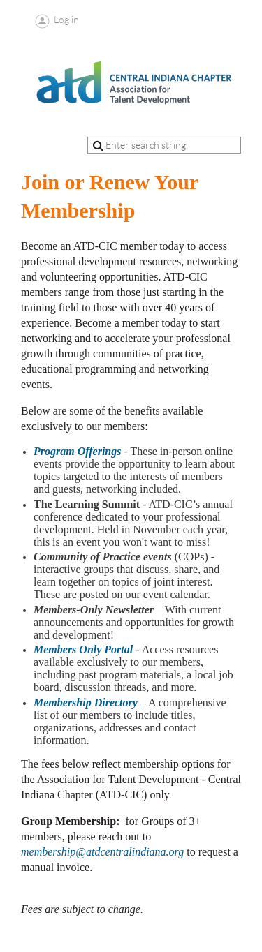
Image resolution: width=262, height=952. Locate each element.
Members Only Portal (83, 649)
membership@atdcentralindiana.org (102, 852)
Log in (66, 19)
